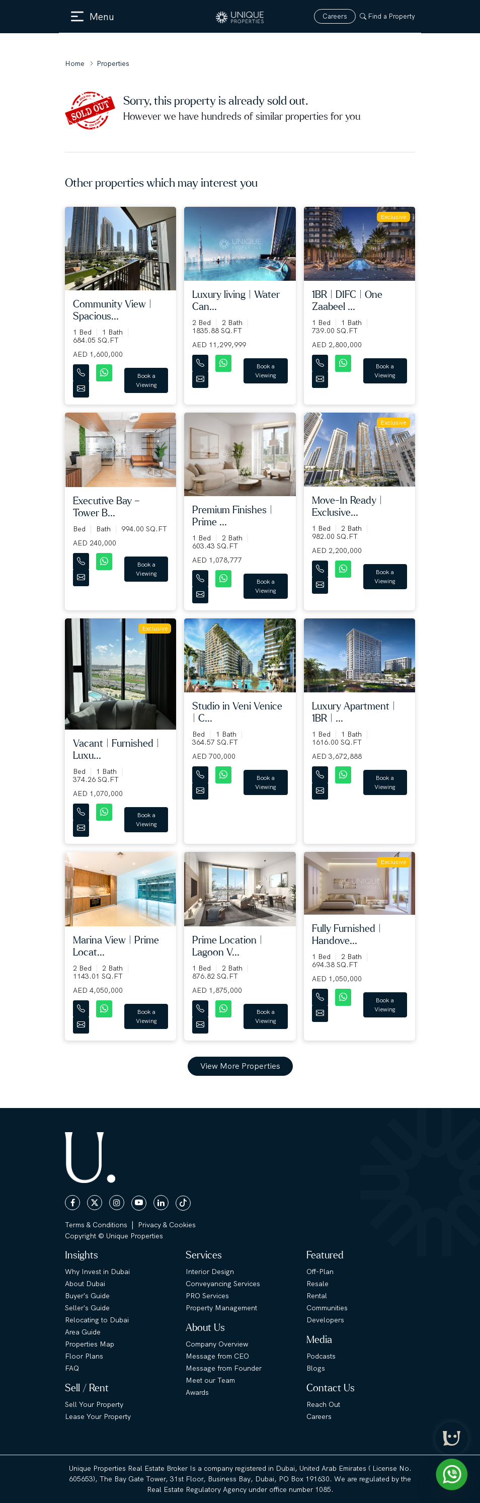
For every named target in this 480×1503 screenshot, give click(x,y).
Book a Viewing (146, 380)
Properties (113, 63)
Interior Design (210, 1271)
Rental (316, 1295)
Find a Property (387, 16)
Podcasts (321, 1356)
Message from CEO (217, 1356)
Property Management (221, 1307)
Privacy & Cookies (167, 1224)
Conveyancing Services (223, 1283)
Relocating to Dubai (97, 1319)
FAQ (72, 1368)
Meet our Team (210, 1380)
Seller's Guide (87, 1307)
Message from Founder (224, 1368)
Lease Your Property (98, 1416)
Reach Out (323, 1404)
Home (75, 63)
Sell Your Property (94, 1404)
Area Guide (83, 1331)
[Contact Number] (82, 370)
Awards (197, 1392)
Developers (325, 1319)
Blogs (315, 1368)
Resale (317, 1283)
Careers (335, 16)
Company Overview (217, 1344)
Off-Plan (320, 1271)
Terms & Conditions (96, 1224)
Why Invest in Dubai (97, 1271)
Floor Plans (84, 1356)
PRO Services (207, 1295)
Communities (327, 1307)
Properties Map (89, 1344)
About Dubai (85, 1283)
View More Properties (240, 1066)
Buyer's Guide (87, 1295)
